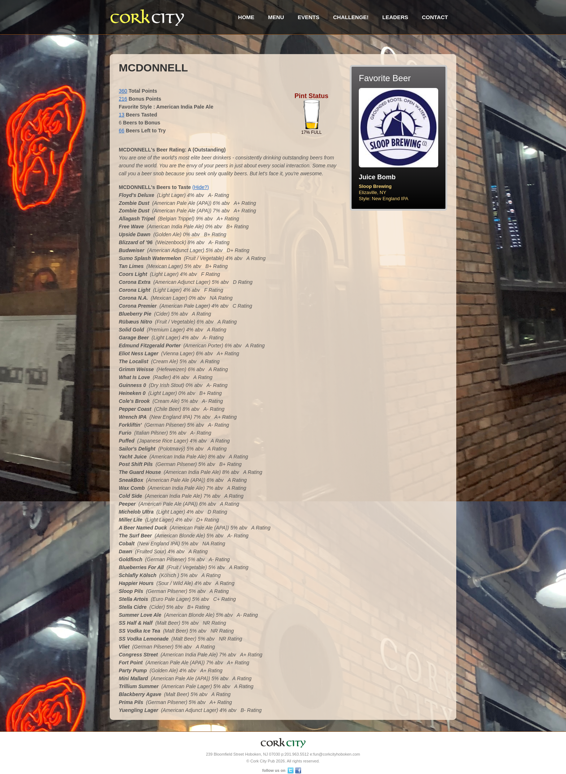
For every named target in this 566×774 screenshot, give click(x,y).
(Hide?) (200, 187)
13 (122, 115)
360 (123, 91)
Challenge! (351, 17)
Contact (435, 17)
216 (123, 99)
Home (246, 17)
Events (308, 17)
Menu (276, 17)
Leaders (395, 17)
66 (122, 130)
